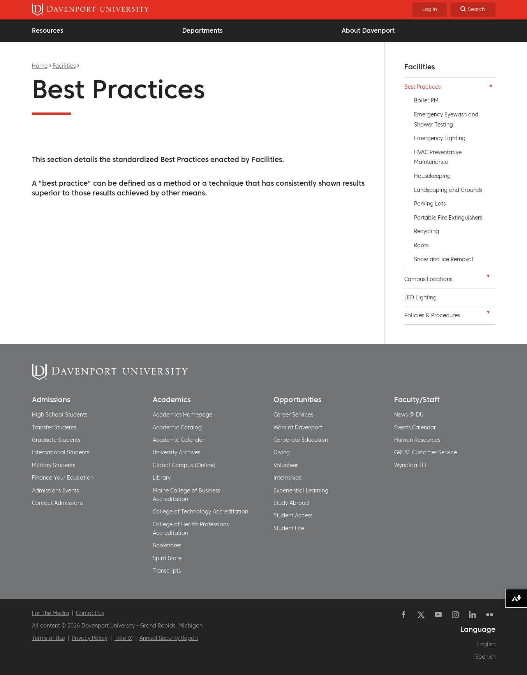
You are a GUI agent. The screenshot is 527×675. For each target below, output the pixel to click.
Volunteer (285, 465)
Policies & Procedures (432, 315)
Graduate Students (56, 439)
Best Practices (422, 86)
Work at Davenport (297, 427)
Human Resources (417, 439)
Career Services (293, 414)
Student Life (288, 528)
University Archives (176, 452)
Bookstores (167, 545)
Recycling (426, 231)
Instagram (455, 615)
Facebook (404, 615)
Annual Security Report (168, 638)
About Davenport (368, 30)
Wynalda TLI (410, 465)
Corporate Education (300, 439)
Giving (281, 452)
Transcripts (167, 570)
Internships (287, 477)
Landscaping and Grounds (448, 189)
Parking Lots (430, 203)
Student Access (292, 515)
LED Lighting (420, 297)
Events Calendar (415, 427)
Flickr (489, 615)
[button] (488, 86)
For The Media (50, 613)
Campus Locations (428, 279)
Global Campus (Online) (184, 465)
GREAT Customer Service (425, 452)
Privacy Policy (90, 638)
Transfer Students (54, 427)
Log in (429, 9)
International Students (60, 452)
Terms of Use (48, 638)
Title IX (123, 638)
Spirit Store (167, 558)
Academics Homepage (182, 414)
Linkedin (472, 615)
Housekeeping (432, 175)
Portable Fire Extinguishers (448, 217)
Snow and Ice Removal (443, 259)
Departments (202, 30)
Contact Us (90, 613)
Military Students (53, 465)
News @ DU (408, 414)
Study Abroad (291, 502)
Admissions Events (55, 490)
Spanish (485, 656)
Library (162, 477)
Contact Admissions (57, 502)
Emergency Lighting (439, 138)
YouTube (438, 615)
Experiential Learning (300, 490)
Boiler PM (426, 100)
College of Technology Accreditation (200, 511)
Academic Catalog (177, 427)
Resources (47, 30)
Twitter (421, 615)
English (486, 644)
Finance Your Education (62, 477)
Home (40, 65)
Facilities (64, 65)
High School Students (59, 414)
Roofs (421, 245)
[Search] (473, 9)
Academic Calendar (178, 439)
